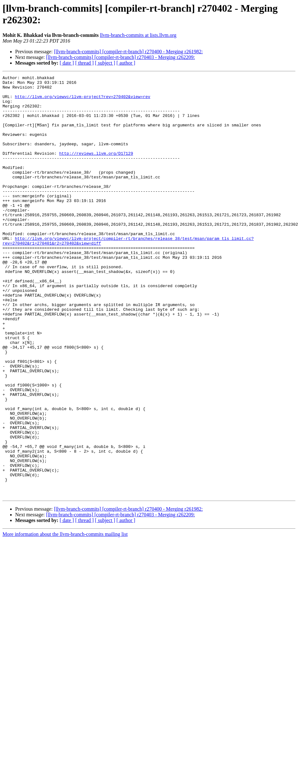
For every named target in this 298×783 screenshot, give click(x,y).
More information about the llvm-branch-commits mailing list (65, 618)
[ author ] (125, 63)
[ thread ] (84, 63)
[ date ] (67, 63)
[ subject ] (105, 63)
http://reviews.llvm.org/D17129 (96, 169)
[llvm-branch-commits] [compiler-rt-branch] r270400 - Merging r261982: (128, 51)
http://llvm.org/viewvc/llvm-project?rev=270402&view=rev (82, 101)
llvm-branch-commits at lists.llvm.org (138, 35)
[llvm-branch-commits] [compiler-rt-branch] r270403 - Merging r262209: (120, 57)
